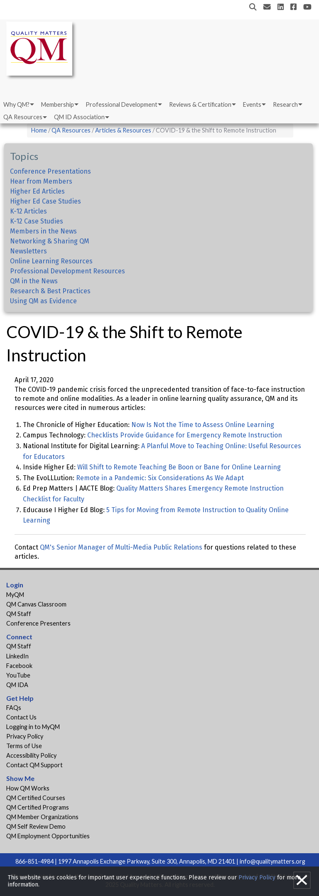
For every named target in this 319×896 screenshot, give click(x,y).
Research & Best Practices (50, 291)
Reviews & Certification (200, 104)
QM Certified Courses (35, 797)
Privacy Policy (24, 736)
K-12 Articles (28, 211)
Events (252, 104)
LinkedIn (17, 656)
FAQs (13, 707)
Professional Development (121, 104)
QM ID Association (79, 116)
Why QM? (16, 104)
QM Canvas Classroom (36, 604)
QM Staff (18, 613)
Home (39, 130)
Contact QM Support (34, 764)
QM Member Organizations (42, 816)
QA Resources (22, 116)
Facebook (19, 665)
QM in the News (34, 281)
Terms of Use (24, 745)
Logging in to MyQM (33, 726)
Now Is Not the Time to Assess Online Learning (202, 425)
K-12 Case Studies (36, 221)
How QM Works (27, 788)
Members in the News (43, 231)
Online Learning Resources (51, 261)
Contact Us (21, 717)
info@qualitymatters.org (272, 861)
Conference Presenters (38, 623)
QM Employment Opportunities (48, 836)
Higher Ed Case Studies (45, 201)
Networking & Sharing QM (49, 241)
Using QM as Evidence (43, 301)
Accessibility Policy (31, 755)
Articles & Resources (123, 130)
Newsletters (28, 251)
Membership (57, 104)
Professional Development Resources (67, 271)
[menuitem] (18, 104)
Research (285, 104)
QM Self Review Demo (36, 826)
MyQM (15, 594)
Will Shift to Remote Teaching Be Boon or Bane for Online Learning (179, 467)
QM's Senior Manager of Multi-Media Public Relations (121, 547)
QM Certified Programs (37, 807)
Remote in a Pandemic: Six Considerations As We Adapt (160, 478)
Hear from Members (41, 181)
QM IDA (17, 684)
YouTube (18, 675)
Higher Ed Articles (37, 191)
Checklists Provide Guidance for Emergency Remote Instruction (184, 435)
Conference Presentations (50, 171)
